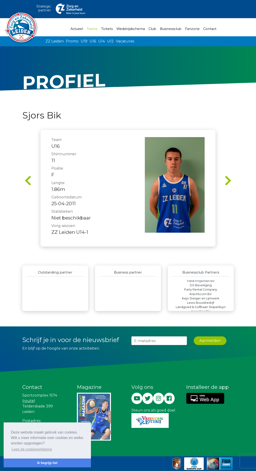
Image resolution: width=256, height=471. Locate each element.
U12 (110, 41)
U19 (84, 41)
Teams (93, 28)
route (28, 401)
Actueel (76, 29)
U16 (93, 41)
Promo (72, 41)
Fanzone (192, 29)
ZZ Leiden (54, 41)
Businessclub (170, 29)
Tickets (107, 29)
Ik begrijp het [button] (47, 463)
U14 (101, 41)
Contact (209, 29)
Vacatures (125, 41)
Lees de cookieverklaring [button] (32, 449)
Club (152, 29)
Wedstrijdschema (130, 29)
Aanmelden (210, 340)
